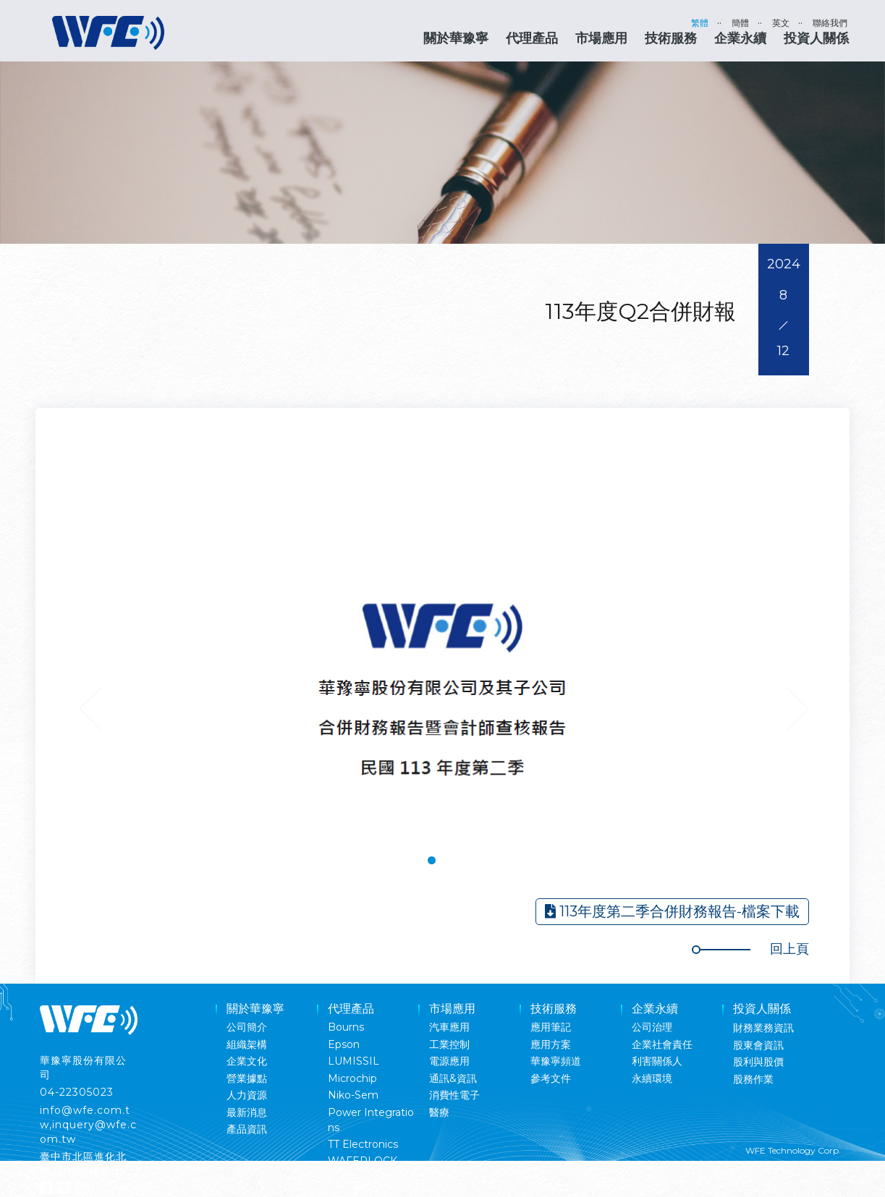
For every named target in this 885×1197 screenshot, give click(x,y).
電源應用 (449, 1061)
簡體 (740, 22)
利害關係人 (657, 1061)
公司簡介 (246, 1027)
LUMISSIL (353, 1061)
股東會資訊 (758, 1045)
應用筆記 (550, 1027)
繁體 (699, 22)
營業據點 (246, 1078)
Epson (344, 1044)
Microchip (352, 1078)
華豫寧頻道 (555, 1061)
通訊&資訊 (453, 1078)
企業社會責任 (662, 1044)
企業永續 (740, 38)
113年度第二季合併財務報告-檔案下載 (672, 911)
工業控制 (449, 1044)
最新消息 (246, 1112)
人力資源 (246, 1095)
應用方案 (550, 1044)
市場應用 (601, 38)
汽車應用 (449, 1027)
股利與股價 (758, 1061)
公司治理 (652, 1027)
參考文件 (550, 1078)
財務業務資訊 (763, 1027)
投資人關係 (816, 38)
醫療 (439, 1112)
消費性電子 (454, 1095)
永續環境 (652, 1078)
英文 (780, 22)
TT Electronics (363, 1144)
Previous (90, 708)
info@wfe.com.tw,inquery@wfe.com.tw (88, 1125)
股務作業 (753, 1079)
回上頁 (789, 949)
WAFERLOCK (362, 1160)
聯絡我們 (830, 22)
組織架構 (246, 1044)
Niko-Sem (353, 1095)
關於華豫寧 (455, 38)
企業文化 (246, 1061)
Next (797, 708)
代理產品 (532, 38)
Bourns (346, 1027)
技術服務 (671, 38)
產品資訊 (246, 1129)
